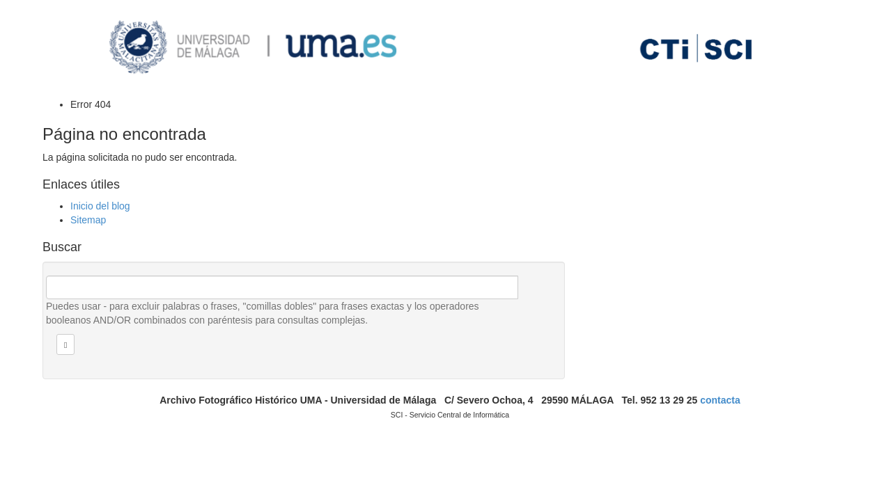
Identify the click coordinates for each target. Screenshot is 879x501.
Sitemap (88, 219)
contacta (720, 400)
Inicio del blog (100, 206)
